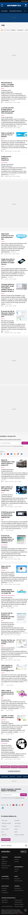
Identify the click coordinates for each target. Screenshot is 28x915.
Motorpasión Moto (18, 880)
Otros (2, 672)
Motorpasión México (18, 906)
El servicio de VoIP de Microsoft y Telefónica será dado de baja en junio (8, 314)
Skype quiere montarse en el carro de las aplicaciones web (7, 236)
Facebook (4, 454)
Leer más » (12, 100)
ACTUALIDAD (4, 11)
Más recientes (5, 766)
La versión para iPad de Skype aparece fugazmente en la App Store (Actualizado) (7, 110)
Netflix (15, 832)
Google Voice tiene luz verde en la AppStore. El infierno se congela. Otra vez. (8, 261)
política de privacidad (18, 446)
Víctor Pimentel (9, 506)
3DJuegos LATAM (18, 900)
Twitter (1, 454)
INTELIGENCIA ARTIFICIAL (15, 11)
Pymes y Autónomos (18, 890)
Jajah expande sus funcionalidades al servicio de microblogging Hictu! (7, 668)
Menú (2, 6)
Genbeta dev (17, 826)
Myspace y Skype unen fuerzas (6, 740)
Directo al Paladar (5, 878)
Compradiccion (5, 892)
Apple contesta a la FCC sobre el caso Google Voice (7, 488)
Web (2, 519)
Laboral (16, 829)
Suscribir (24, 443)
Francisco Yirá (8, 332)
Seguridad (4, 826)
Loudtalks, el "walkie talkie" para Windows (7, 716)
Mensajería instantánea (8, 595)
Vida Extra (16, 861)
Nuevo (25, 6)
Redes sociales (5, 829)
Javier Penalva (8, 759)
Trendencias (4, 888)
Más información (21, 913)
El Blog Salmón (17, 888)
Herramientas (17, 823)
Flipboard (18, 454)
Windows (3, 570)
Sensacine (16, 869)
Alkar (6, 279)
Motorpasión (17, 878)
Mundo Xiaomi (5, 867)
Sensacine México (18, 902)
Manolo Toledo (9, 481)
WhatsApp (4, 834)
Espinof (16, 871)
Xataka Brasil (4, 902)
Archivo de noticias (15, 771)
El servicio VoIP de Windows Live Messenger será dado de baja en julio (7, 615)
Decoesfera (4, 890)
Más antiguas (23, 766)
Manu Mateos (8, 102)
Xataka (3, 859)
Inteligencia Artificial (19, 834)
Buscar (26, 845)
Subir (22, 851)
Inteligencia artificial (6, 823)
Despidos (13, 30)
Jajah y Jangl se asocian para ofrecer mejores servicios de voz (7, 693)
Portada (15, 766)
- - (4, 530)
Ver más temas (6, 839)
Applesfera (4, 863)
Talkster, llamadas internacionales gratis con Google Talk (7, 591)
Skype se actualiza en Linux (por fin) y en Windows (7, 134)
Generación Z (20, 30)
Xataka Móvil (4, 861)
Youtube (8, 454)
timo (3, 832)
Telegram (11, 454)
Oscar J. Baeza (8, 584)
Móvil (2, 88)
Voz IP (2, 115)
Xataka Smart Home (6, 865)
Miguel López (8, 176)
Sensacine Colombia (18, 904)
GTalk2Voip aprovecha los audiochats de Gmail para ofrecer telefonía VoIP (8, 514)
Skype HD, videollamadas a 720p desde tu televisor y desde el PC (7, 462)
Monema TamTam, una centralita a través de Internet (8, 641)
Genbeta (14, 5)
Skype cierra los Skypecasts (6, 567)
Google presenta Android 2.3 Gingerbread (6, 158)
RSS (15, 454)
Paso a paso (12, 776)
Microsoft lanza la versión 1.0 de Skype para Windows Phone (7, 84)
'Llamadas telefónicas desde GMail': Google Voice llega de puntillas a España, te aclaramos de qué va (7, 288)
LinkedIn (21, 454)
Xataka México (5, 900)
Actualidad (4, 162)
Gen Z (26, 30)
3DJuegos (16, 859)
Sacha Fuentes (8, 660)
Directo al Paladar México (7, 906)
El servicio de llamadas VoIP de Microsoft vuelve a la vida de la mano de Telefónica (7, 539)
